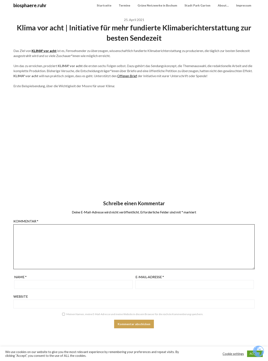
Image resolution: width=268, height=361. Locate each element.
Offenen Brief (127, 76)
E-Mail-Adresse (149, 277)
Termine (124, 5)
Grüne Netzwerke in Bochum (157, 5)
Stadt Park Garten (197, 5)
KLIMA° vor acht (44, 51)
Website (20, 296)
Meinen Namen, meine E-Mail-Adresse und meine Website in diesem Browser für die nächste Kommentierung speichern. (134, 314)
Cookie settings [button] (233, 354)
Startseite (104, 5)
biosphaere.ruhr (29, 5)
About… (223, 5)
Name (20, 277)
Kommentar (25, 221)
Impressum (243, 5)
